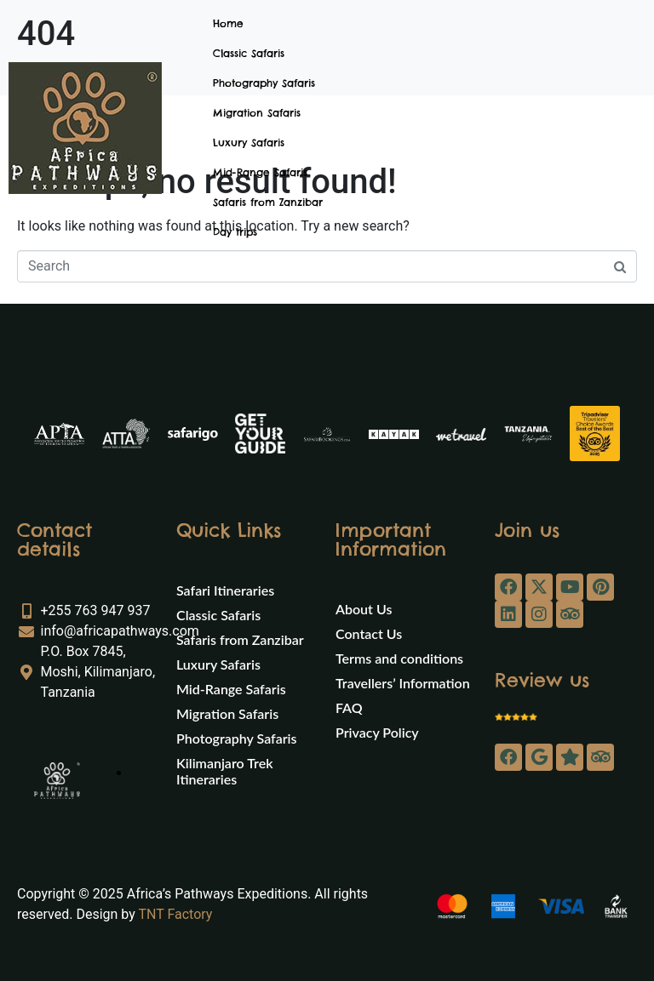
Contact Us (369, 633)
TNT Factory (175, 914)
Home (228, 23)
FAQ (349, 707)
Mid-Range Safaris (260, 172)
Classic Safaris (248, 53)
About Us (364, 609)
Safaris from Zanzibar (268, 202)
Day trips (235, 231)
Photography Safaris (264, 83)
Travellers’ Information (403, 683)
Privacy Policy (377, 732)
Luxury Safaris (248, 142)
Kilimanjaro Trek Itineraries (224, 771)
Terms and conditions (399, 658)
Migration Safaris (257, 112)
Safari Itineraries (225, 590)
